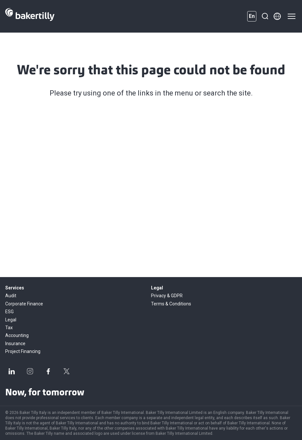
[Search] (265, 16)
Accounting (17, 335)
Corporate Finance (24, 303)
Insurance (15, 343)
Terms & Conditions (171, 303)
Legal (10, 319)
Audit (10, 295)
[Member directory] (277, 16)
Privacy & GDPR (167, 295)
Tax (9, 327)
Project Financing (22, 351)
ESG (9, 311)
